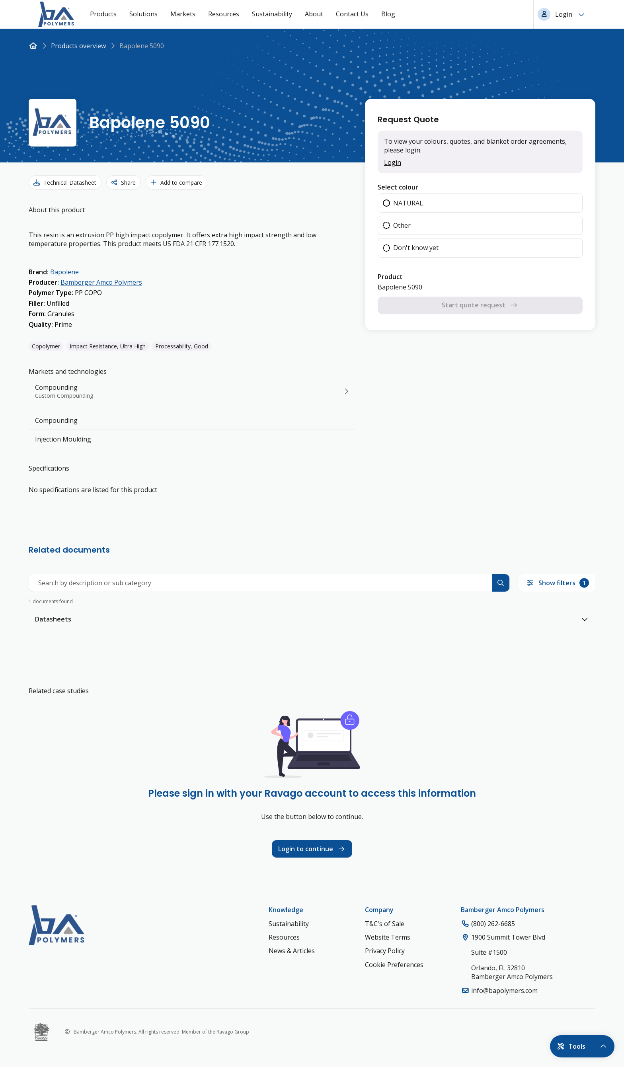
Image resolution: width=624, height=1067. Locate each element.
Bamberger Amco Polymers (101, 282)
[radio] (480, 203)
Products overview (78, 45)
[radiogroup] (480, 225)
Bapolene (64, 272)
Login (392, 162)
